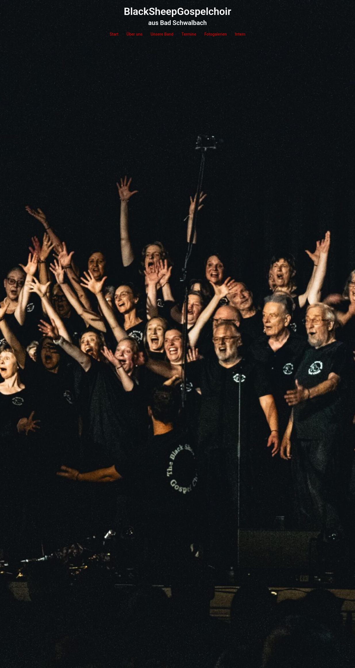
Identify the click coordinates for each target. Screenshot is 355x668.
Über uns (134, 34)
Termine (188, 34)
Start (114, 34)
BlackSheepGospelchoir (177, 12)
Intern (240, 34)
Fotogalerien (215, 34)
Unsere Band (162, 34)
